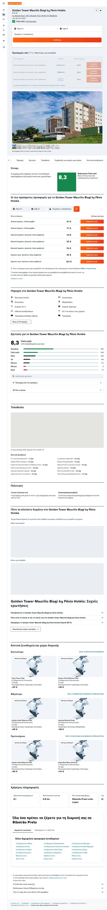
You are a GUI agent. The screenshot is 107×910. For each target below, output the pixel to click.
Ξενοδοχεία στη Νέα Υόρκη (53, 850)
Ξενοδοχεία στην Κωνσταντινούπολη (56, 847)
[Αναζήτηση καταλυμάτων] (4, 14)
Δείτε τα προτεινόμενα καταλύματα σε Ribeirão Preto (85, 736)
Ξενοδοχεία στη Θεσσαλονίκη (54, 843)
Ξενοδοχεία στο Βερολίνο (52, 853)
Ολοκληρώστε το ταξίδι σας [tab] (44, 830)
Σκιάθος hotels (77, 859)
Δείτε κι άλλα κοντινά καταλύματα (91, 652)
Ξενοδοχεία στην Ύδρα (79, 853)
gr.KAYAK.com (15, 903)
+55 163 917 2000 (19, 18)
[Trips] (4, 41)
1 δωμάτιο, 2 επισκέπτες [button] (23, 34)
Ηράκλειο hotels (49, 856)
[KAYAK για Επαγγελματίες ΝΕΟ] (4, 34)
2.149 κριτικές (30, 21)
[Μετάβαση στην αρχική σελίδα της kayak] (14, 3)
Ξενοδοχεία (25, 903)
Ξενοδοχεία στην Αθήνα (24, 843)
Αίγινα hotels (48, 859)
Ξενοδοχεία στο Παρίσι (24, 850)
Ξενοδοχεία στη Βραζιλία (59, 903)
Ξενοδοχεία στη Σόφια (79, 850)
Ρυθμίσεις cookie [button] (17, 279)
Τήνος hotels (20, 859)
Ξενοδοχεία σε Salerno (23, 853)
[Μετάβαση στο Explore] (4, 25)
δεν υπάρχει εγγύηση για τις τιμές (56, 878)
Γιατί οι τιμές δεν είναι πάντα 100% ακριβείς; (58, 892)
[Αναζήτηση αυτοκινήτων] (4, 19)
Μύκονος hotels (21, 856)
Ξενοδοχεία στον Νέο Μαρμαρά (82, 847)
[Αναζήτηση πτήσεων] (4, 10)
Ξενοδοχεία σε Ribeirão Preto (19, 905)
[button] (3, 3)
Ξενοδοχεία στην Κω (23, 847)
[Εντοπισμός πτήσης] (4, 30)
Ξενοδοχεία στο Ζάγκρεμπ (81, 843)
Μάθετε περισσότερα (88, 269)
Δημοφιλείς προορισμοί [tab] (22, 830)
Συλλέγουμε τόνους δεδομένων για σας (58, 888)
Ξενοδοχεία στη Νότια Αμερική (40, 903)
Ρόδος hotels (76, 856)
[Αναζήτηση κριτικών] (59, 376)
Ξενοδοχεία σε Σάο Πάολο (77, 903)
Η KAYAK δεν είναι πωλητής (58, 884)
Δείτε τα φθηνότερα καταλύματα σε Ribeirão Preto (86, 694)
